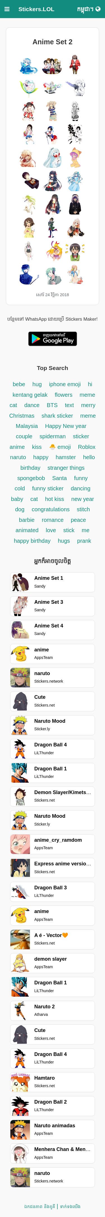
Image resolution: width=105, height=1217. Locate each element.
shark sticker (57, 416)
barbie (27, 520)
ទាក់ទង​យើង (70, 1206)
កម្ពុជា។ (89, 9)
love (51, 530)
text (69, 405)
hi (90, 384)
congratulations (51, 509)
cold (20, 488)
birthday (31, 468)
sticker (81, 436)
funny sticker (48, 488)
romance (53, 520)
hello (89, 457)
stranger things (66, 468)
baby (17, 499)
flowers (64, 395)
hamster (66, 457)
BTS (52, 405)
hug (37, 384)
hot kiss (54, 499)
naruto (18, 457)
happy (41, 457)
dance (32, 405)
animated (26, 530)
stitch (83, 509)
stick (68, 530)
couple (25, 436)
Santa (59, 478)
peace (78, 520)
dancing (80, 488)
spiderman (52, 436)
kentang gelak (30, 395)
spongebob (31, 478)
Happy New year (66, 426)
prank (84, 541)
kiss (36, 447)
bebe (19, 384)
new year (82, 499)
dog (19, 509)
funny (81, 478)
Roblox (86, 447)
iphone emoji (65, 384)
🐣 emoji (61, 447)
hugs (64, 541)
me (86, 530)
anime (17, 447)
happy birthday (32, 541)
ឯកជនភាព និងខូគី (39, 1206)
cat (34, 499)
